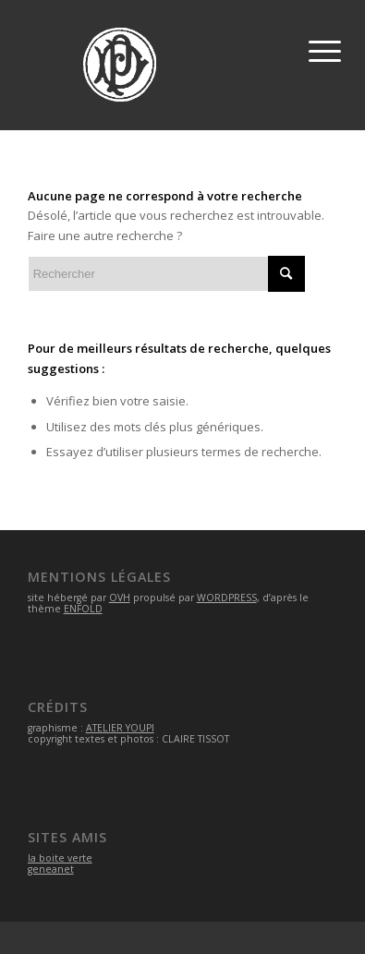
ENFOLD (83, 608)
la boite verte (60, 857)
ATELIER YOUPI (120, 727)
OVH (119, 597)
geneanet (51, 869)
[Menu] (322, 46)
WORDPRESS (227, 597)
